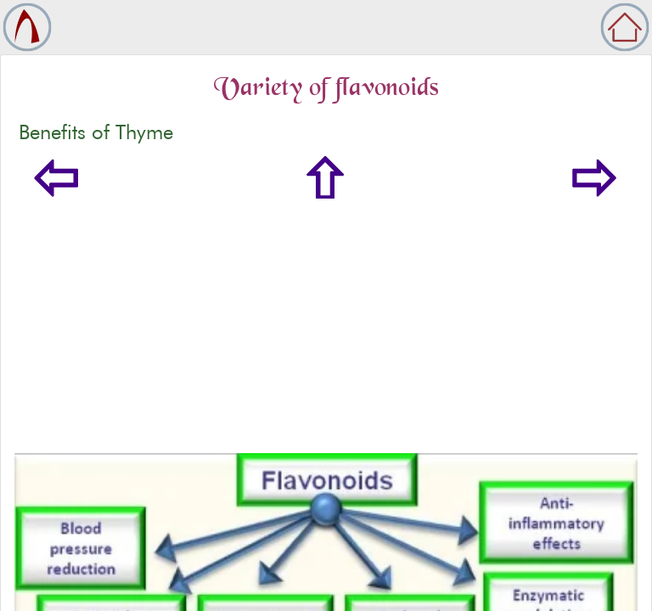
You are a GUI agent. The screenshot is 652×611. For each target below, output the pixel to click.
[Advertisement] (326, 326)
